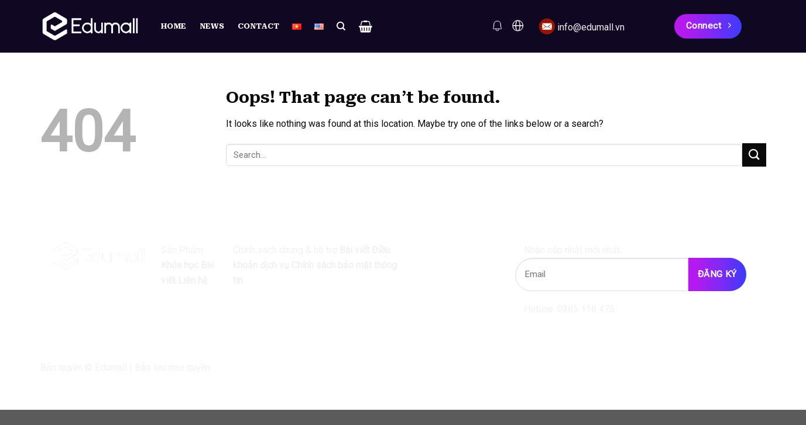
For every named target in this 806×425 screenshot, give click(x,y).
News (212, 26)
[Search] (341, 26)
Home (174, 26)
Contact (259, 26)
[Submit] (754, 154)
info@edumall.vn (591, 27)
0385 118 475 (589, 309)
